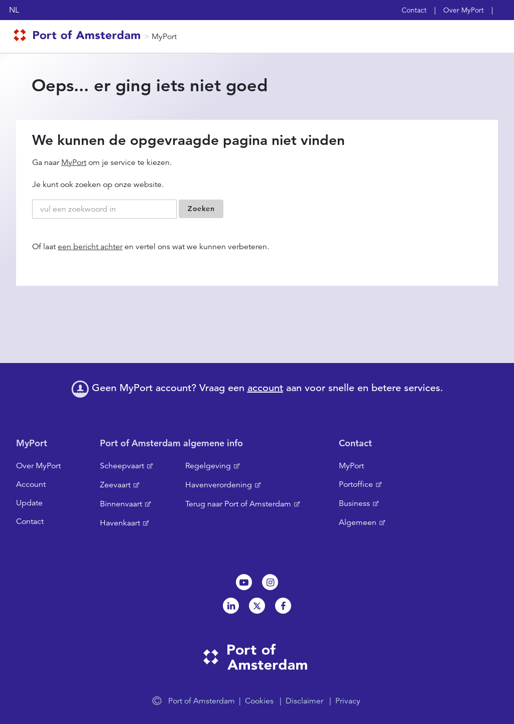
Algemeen (357, 522)
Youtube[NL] (244, 582)
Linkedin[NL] (231, 606)
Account (31, 484)
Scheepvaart (122, 466)
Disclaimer (304, 701)
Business (354, 503)
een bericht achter (90, 247)
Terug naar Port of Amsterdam (238, 504)
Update (29, 503)
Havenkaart (120, 523)
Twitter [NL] (257, 606)
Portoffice (356, 484)
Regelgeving (208, 466)
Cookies (259, 701)
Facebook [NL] (283, 606)
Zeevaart (115, 485)
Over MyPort (463, 10)
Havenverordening (218, 485)
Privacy (347, 701)
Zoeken (201, 208)
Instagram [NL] (270, 582)
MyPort (164, 37)
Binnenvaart (121, 504)
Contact (414, 10)
